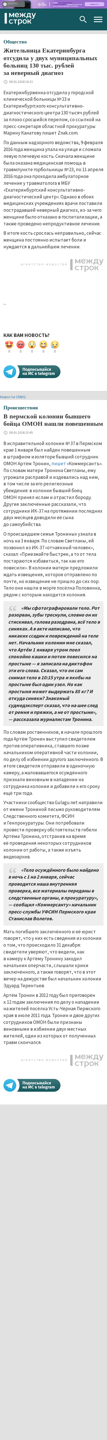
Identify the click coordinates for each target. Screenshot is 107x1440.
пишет (58, 463)
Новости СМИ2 (13, 396)
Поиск (83, 19)
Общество (15, 42)
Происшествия (20, 407)
